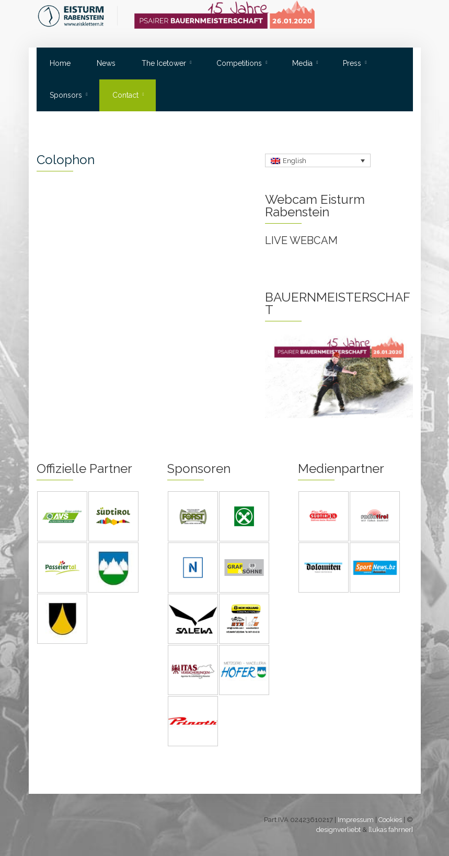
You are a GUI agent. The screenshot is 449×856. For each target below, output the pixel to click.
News (106, 63)
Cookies (390, 820)
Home (60, 63)
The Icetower (164, 63)
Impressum (356, 820)
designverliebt (338, 830)
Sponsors (66, 95)
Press (352, 63)
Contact (125, 95)
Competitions (239, 63)
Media (302, 63)
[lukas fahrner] (391, 830)
